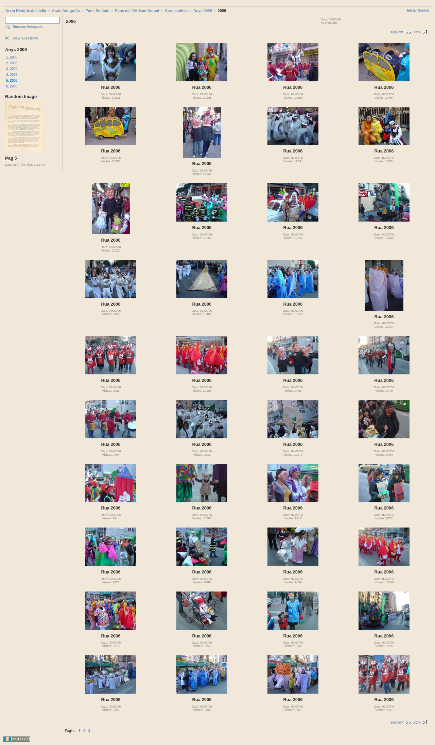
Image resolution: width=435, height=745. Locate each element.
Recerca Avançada (27, 27)
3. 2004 (11, 69)
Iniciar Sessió (418, 10)
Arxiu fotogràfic (66, 11)
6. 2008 (11, 86)
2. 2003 (11, 63)
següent (396, 32)
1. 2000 (11, 57)
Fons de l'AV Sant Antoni (137, 11)
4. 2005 (11, 75)
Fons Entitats (97, 11)
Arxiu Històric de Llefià (25, 11)
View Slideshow (25, 38)
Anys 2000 (202, 11)
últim (417, 32)
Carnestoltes (176, 11)
